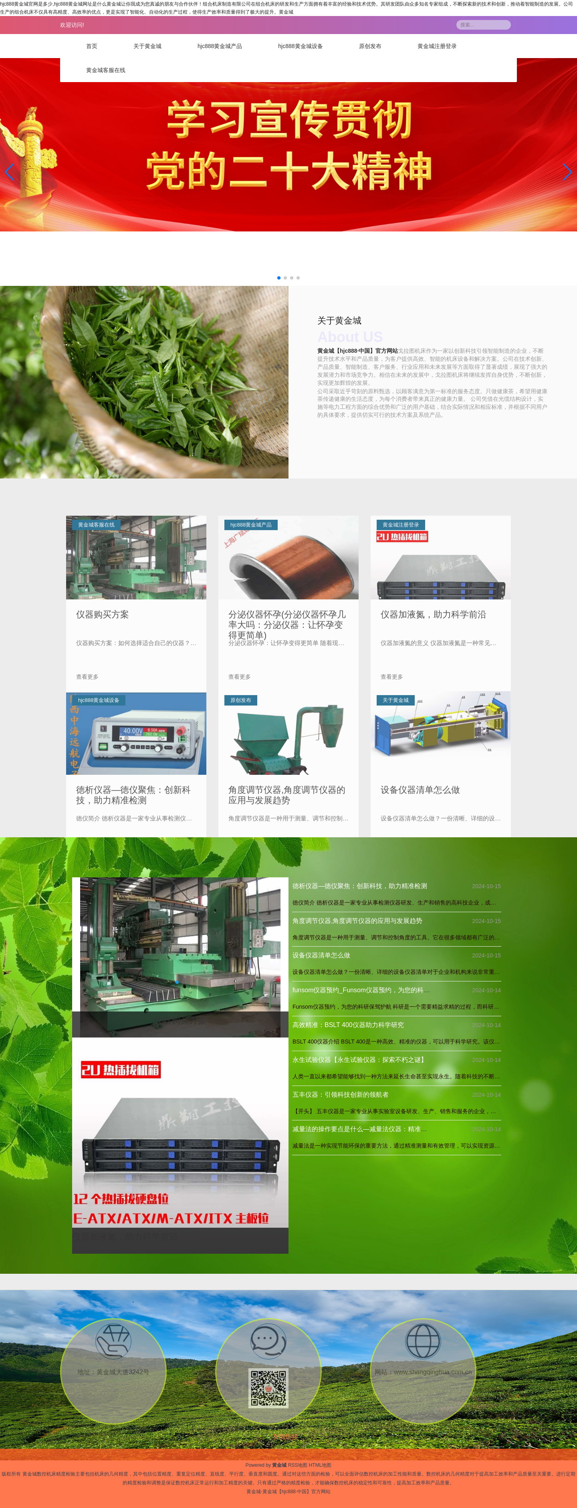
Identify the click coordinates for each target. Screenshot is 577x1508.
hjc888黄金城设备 (300, 46)
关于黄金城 (147, 46)
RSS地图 (298, 1465)
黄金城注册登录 (437, 46)
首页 (91, 46)
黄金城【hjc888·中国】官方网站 (357, 351)
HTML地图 (320, 1465)
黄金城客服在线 (105, 70)
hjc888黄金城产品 (220, 46)
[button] (567, 172)
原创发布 (370, 46)
